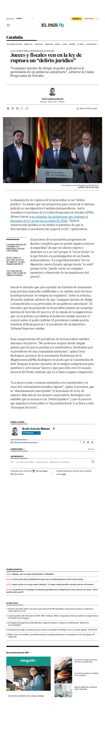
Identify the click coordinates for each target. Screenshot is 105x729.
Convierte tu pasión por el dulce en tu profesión (86, 674)
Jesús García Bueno (52, 99)
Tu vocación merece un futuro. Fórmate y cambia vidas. (86, 661)
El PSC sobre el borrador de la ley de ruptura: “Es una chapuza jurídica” (15, 261)
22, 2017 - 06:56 (56, 102)
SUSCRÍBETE (76, 19)
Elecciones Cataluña (14, 44)
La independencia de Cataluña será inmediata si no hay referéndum (16, 248)
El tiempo (80, 44)
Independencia (42, 462)
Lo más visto (12, 603)
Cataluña (14, 37)
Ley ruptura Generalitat (25, 462)
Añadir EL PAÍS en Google (88, 108)
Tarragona (49, 44)
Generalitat (28, 44)
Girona (57, 44)
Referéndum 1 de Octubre (60, 462)
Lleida (64, 44)
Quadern (72, 44)
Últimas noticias (92, 44)
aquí (64, 474)
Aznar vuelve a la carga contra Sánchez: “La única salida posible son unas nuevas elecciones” (53, 584)
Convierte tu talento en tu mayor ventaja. (26, 696)
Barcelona (39, 44)
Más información (17, 474)
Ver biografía (31, 433)
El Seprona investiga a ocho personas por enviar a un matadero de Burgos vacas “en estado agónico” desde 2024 (52, 630)
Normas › (91, 449)
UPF (12, 462)
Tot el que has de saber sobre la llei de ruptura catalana (16, 273)
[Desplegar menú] (8, 25)
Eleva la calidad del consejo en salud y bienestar (85, 688)
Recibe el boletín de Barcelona (26, 442)
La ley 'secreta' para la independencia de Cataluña (32, 51)
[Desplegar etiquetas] (93, 461)
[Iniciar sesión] (91, 19)
